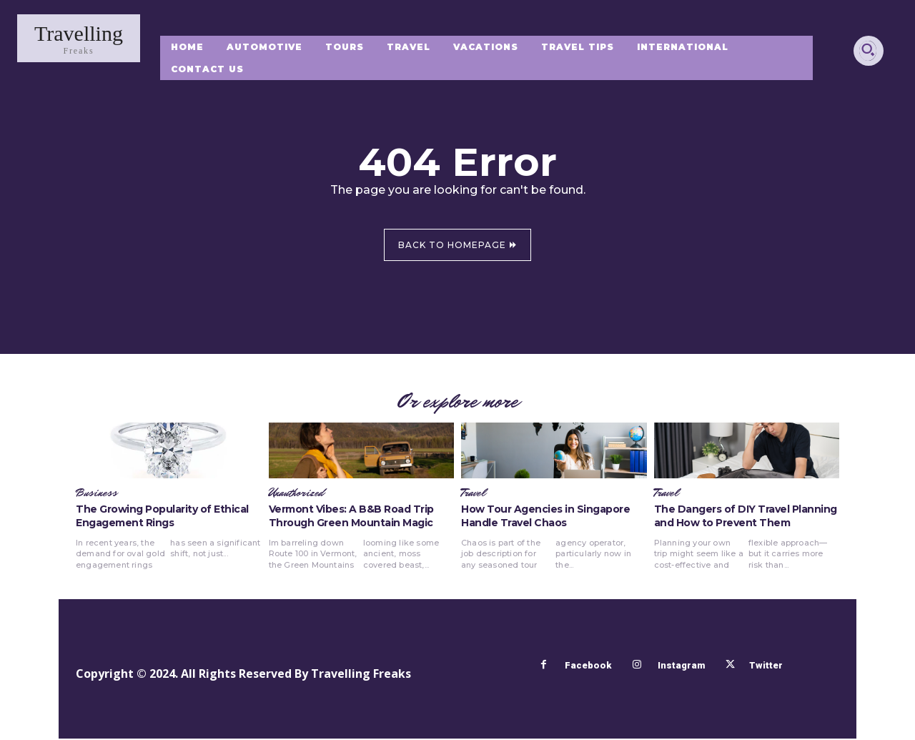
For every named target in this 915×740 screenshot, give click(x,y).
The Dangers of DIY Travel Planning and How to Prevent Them (745, 517)
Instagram (680, 666)
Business (96, 494)
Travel (473, 494)
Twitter (767, 666)
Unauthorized (296, 494)
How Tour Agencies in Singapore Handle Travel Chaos (545, 517)
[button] (867, 49)
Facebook (587, 666)
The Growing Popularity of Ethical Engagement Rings (162, 517)
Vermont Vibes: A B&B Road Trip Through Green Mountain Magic (351, 517)
